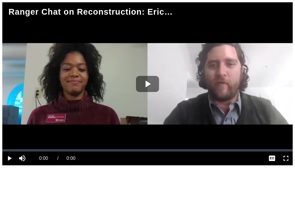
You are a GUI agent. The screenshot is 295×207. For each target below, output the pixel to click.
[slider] (147, 150)
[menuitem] (272, 158)
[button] (23, 158)
